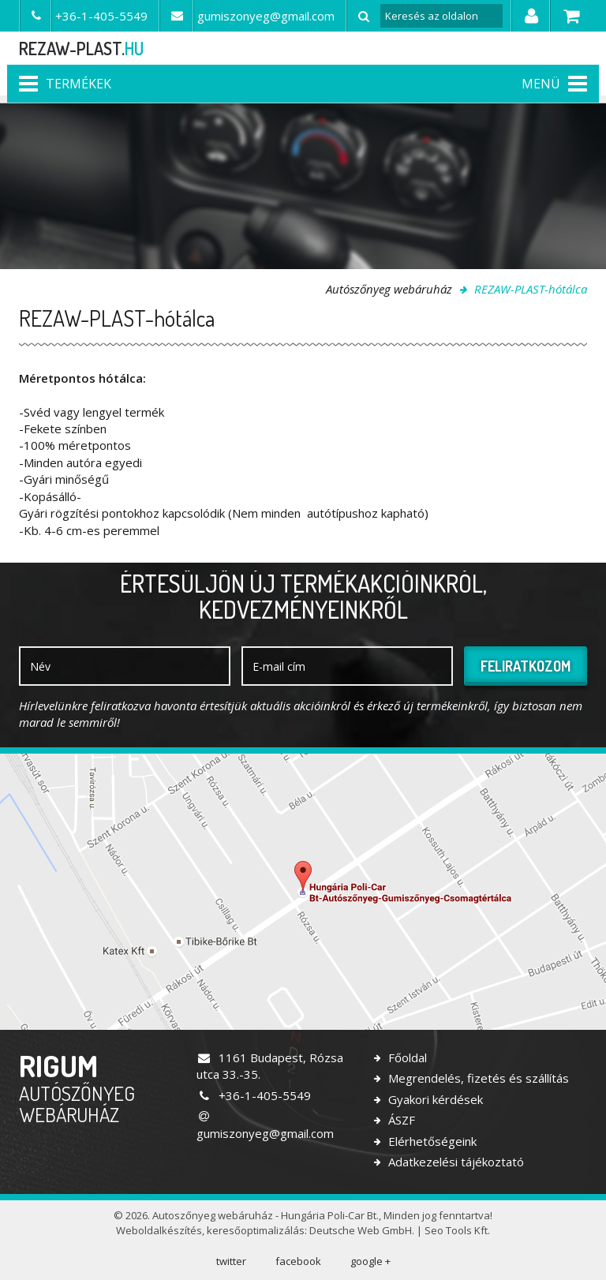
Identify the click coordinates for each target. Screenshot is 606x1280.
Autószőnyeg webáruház (389, 289)
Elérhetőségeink (431, 1141)
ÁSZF (400, 1120)
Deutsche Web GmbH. (361, 1230)
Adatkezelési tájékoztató (454, 1162)
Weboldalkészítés (159, 1230)
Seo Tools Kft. (457, 1230)
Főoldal (406, 1057)
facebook (298, 1261)
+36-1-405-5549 (253, 1095)
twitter (231, 1261)
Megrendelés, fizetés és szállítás (477, 1078)
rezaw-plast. (81, 48)
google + (370, 1261)
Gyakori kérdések (434, 1099)
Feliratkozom (525, 666)
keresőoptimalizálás (256, 1230)
